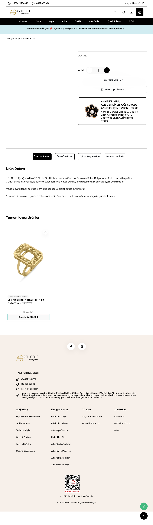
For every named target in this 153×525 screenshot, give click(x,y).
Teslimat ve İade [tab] (115, 156)
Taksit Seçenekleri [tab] (89, 156)
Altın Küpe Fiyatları (59, 430)
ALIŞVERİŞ (22, 409)
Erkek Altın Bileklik (59, 423)
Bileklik (78, 21)
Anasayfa (10, 38)
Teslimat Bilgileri (23, 430)
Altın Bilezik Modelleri (61, 444)
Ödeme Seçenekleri (25, 451)
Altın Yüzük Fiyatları (60, 464)
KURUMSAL (120, 409)
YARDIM (86, 409)
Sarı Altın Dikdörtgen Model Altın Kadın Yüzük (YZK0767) (25, 301)
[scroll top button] (144, 516)
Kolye (64, 21)
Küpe (51, 21)
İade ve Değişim (23, 444)
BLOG (131, 21)
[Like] (45, 232)
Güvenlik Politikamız (91, 423)
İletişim (117, 430)
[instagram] (82, 346)
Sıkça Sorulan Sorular (92, 416)
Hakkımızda (119, 416)
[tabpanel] (76, 182)
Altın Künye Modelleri (61, 451)
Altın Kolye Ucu (29, 38)
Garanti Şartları (23, 437)
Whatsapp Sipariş (112, 89)
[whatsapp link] (144, 506)
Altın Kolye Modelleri (60, 458)
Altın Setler (94, 21)
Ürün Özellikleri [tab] (64, 156)
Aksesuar (23, 21)
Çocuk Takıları (114, 21)
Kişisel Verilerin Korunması (28, 416)
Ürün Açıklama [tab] (42, 156)
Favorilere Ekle (112, 79)
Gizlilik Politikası (23, 423)
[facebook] (71, 346)
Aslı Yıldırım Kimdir (122, 423)
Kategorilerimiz (59, 409)
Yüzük (38, 21)
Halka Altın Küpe (58, 437)
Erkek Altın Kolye (58, 416)
